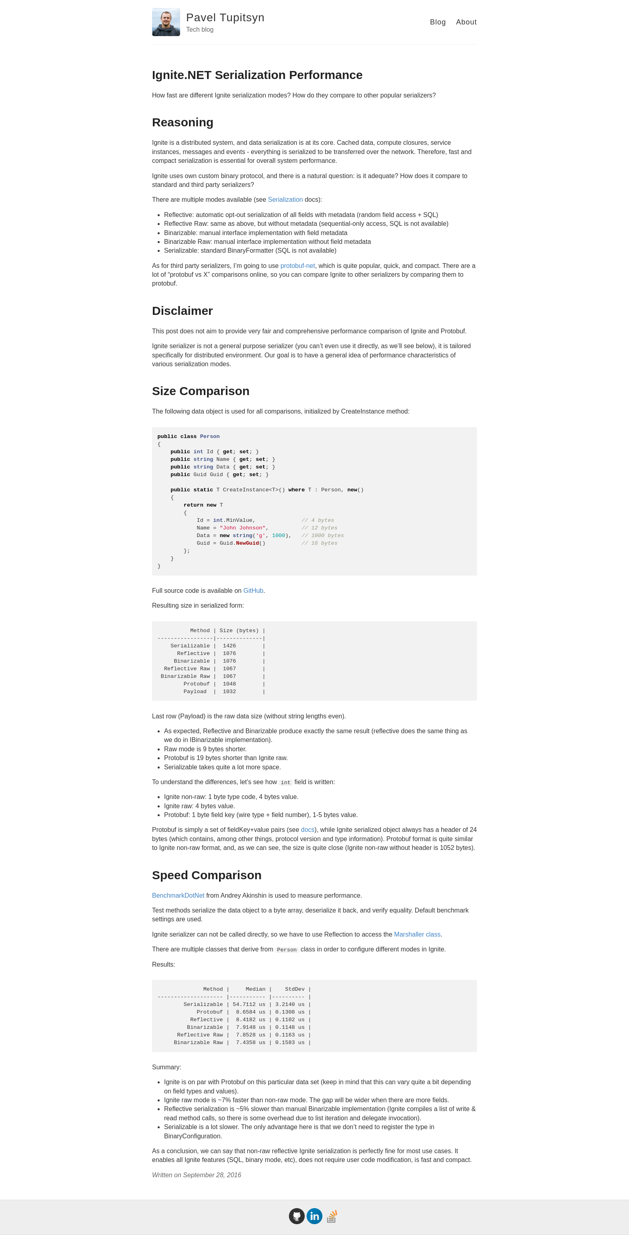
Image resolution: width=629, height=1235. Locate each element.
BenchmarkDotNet (178, 895)
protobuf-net (297, 265)
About (466, 22)
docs (307, 829)
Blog (438, 22)
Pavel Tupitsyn (225, 17)
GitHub (253, 590)
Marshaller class (417, 934)
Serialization (285, 199)
